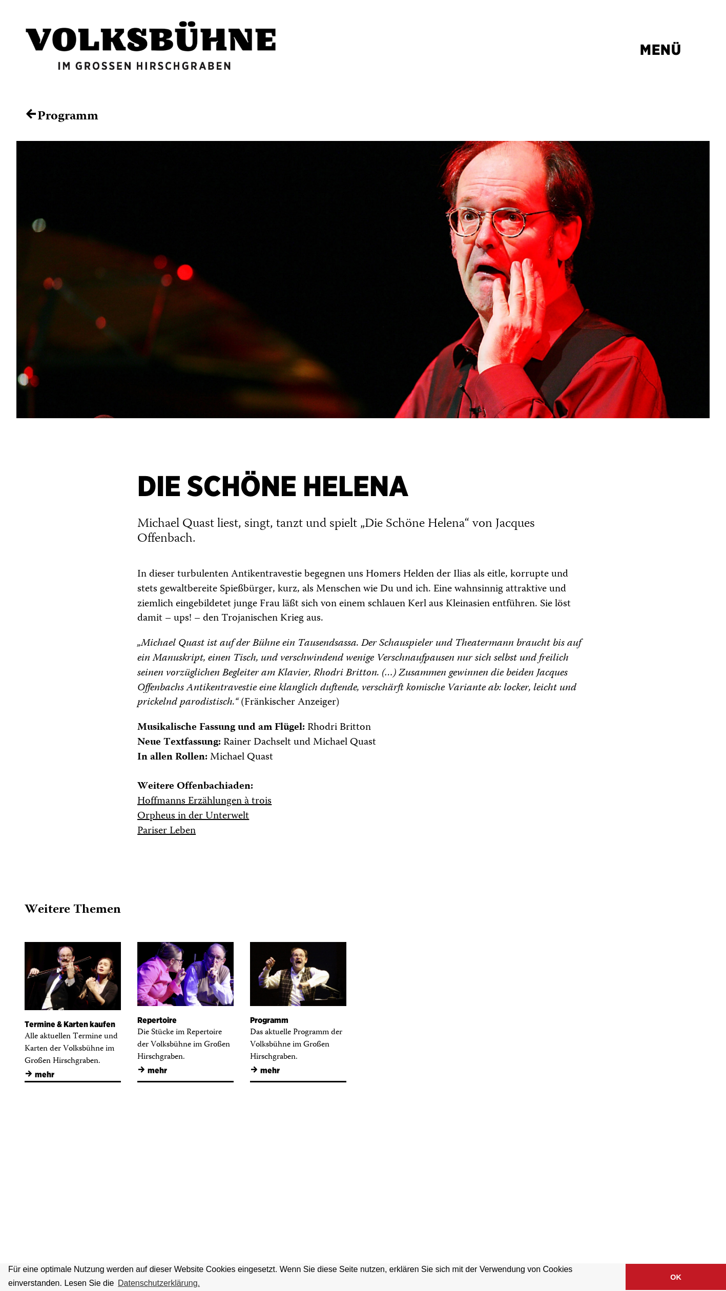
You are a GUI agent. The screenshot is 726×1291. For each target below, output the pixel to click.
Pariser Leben (166, 831)
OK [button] (675, 1277)
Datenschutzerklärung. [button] (159, 1283)
